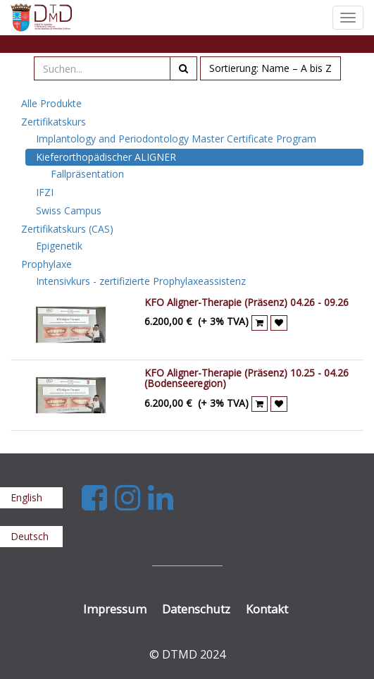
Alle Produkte (51, 103)
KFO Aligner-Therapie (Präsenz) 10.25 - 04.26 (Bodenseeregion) (246, 378)
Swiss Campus (68, 210)
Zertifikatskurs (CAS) (67, 228)
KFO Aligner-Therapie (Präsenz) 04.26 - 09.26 (246, 302)
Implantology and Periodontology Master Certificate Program (176, 138)
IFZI (45, 192)
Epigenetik (59, 245)
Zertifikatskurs (53, 121)
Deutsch (30, 536)
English (26, 497)
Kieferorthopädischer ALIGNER (106, 157)
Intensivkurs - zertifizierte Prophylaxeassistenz (141, 281)
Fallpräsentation (87, 174)
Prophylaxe (46, 264)
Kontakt (267, 609)
